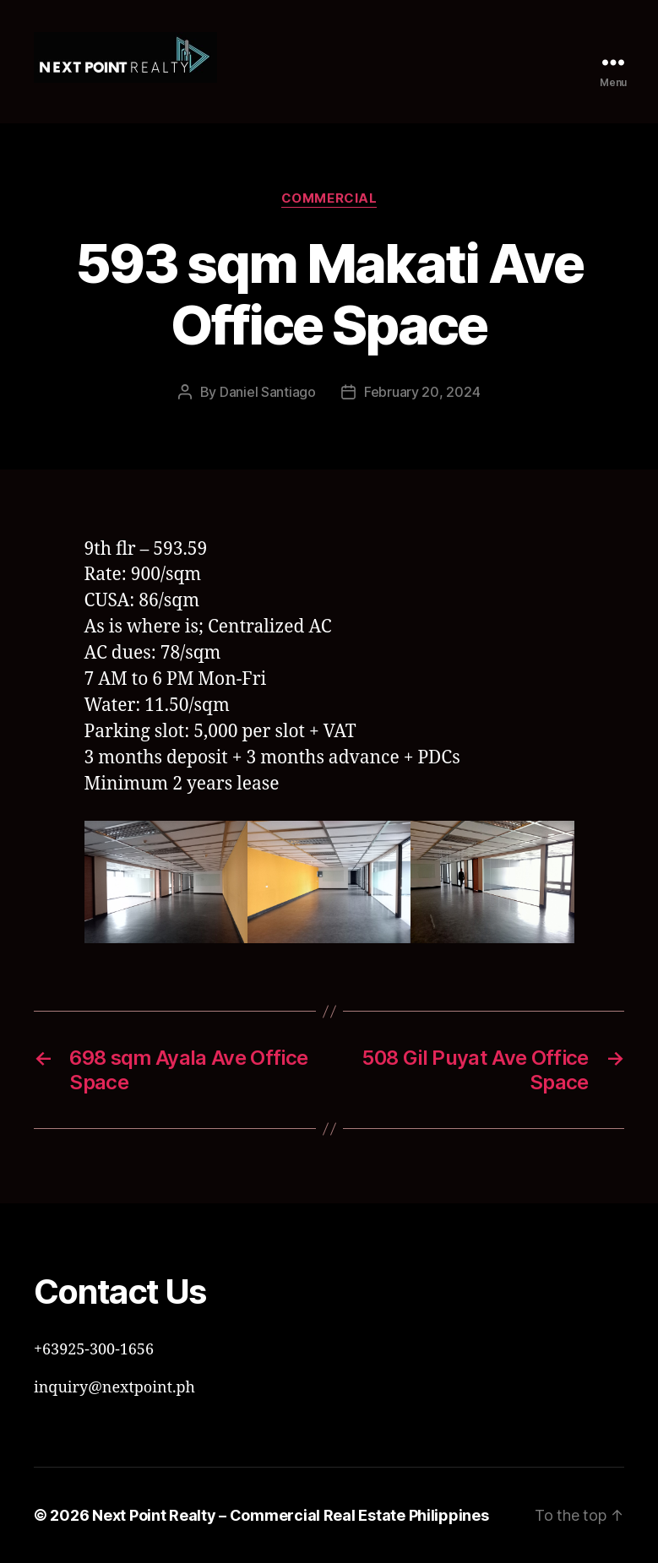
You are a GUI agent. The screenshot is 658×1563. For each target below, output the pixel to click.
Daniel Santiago (268, 391)
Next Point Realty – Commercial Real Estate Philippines (290, 1515)
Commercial (329, 198)
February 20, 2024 (422, 391)
